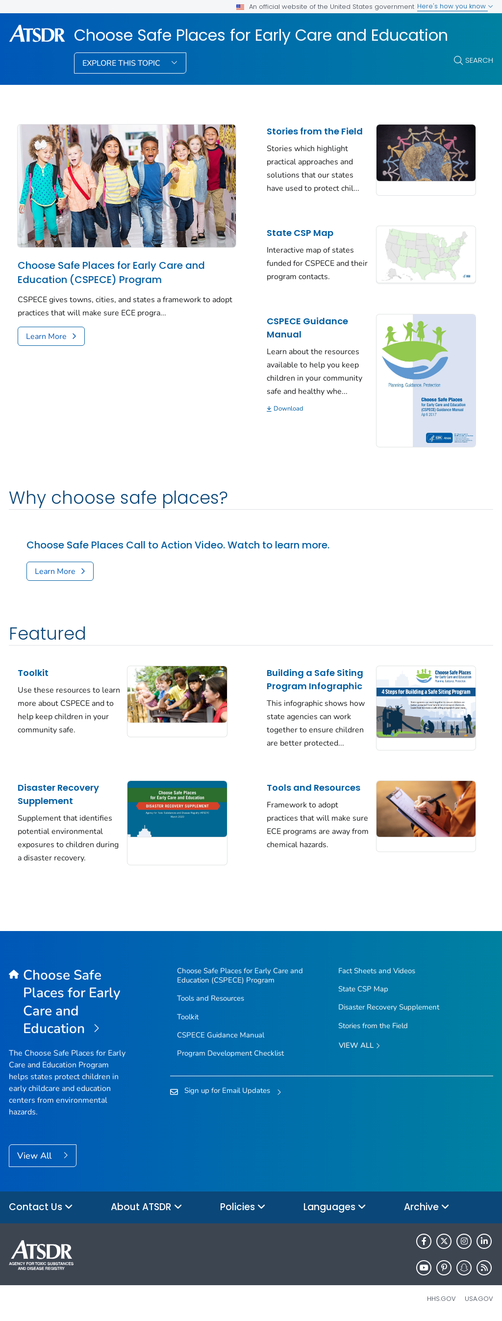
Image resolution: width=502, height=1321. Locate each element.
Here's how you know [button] (455, 6)
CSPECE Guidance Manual (307, 327)
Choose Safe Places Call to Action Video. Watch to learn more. (177, 545)
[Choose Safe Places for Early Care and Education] (69, 1002)
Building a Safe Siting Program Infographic (315, 679)
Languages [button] (334, 1207)
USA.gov (479, 1298)
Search (479, 60)
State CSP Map (300, 233)
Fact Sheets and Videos (376, 971)
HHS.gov (441, 1298)
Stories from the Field (315, 131)
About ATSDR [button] (146, 1207)
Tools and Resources (313, 787)
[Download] (318, 409)
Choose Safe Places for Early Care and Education (261, 35)
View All (35, 1156)
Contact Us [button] (41, 1207)
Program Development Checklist (230, 1053)
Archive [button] (427, 1207)
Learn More (46, 336)
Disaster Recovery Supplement (58, 794)
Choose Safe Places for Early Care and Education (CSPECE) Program (111, 272)
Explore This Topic (122, 63)
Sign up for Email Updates (227, 1090)
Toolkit (33, 673)
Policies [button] (243, 1207)
